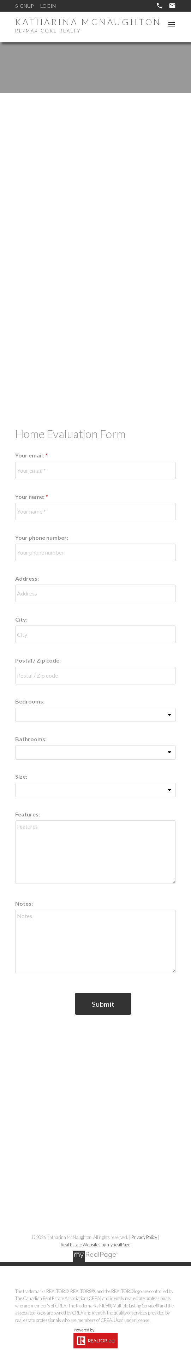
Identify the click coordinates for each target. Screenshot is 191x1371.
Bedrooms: (29, 701)
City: (21, 619)
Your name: (30, 496)
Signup (24, 6)
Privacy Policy (144, 1237)
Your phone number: (41, 537)
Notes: (24, 903)
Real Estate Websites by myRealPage (95, 1244)
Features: (27, 814)
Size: (21, 776)
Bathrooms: (31, 739)
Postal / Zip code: (38, 660)
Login (48, 6)
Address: (27, 578)
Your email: (30, 455)
